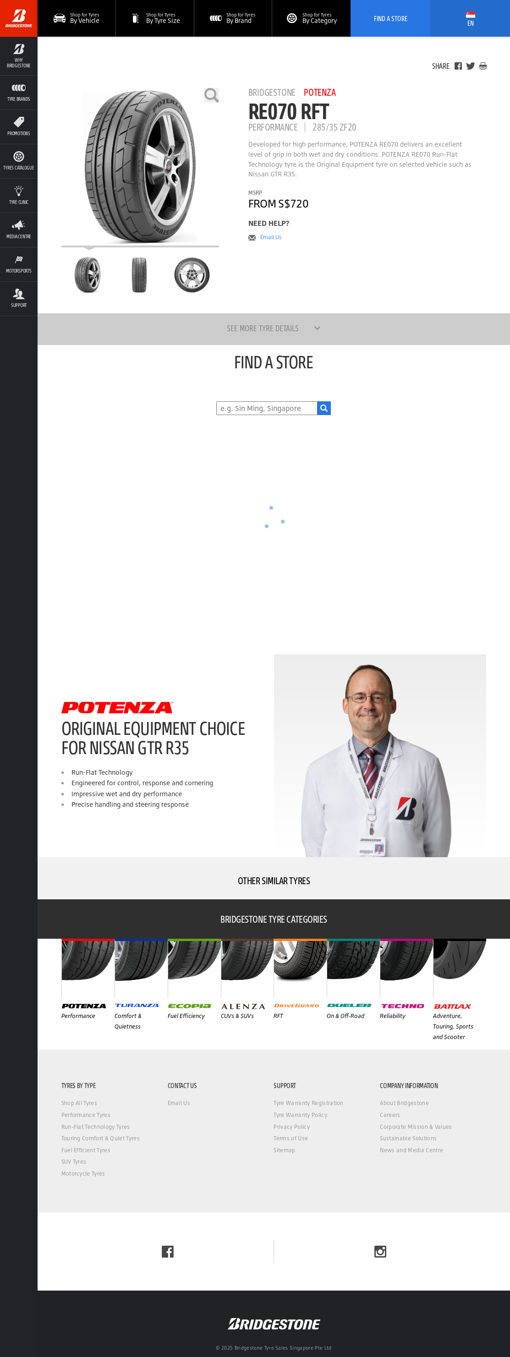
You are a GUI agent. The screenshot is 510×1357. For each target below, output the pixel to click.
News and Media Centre (411, 1150)
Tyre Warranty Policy (300, 1114)
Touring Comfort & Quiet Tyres (100, 1138)
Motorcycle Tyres (83, 1173)
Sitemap (284, 1150)
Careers (390, 1114)
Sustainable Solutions (408, 1138)
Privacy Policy (291, 1126)
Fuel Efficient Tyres (85, 1150)
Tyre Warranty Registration (308, 1103)
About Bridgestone (404, 1103)
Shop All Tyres (79, 1103)
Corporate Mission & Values (416, 1126)
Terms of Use (291, 1138)
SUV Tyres (74, 1161)
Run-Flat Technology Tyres (95, 1126)
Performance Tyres (85, 1114)
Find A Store (390, 18)
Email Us (271, 237)
